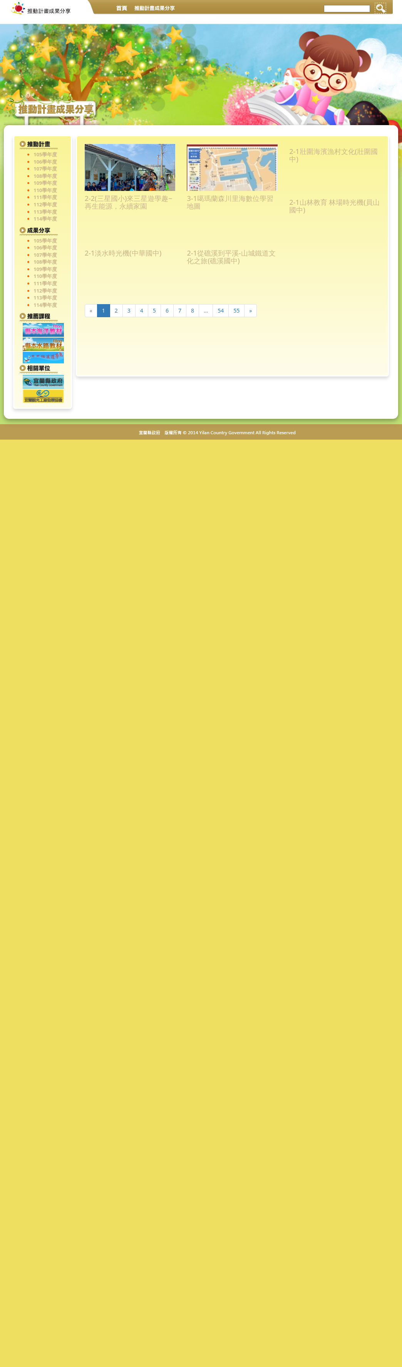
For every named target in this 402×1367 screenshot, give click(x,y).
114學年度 (45, 218)
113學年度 (45, 211)
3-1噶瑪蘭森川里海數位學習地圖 (230, 203)
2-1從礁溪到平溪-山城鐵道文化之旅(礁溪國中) (231, 257)
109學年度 (45, 182)
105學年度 (45, 154)
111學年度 (45, 197)
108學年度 (45, 175)
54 (221, 310)
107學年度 (45, 168)
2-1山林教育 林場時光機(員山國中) (334, 206)
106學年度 (45, 161)
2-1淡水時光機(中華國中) (123, 253)
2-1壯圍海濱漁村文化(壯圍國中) (333, 156)
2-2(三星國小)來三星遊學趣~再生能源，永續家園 (129, 203)
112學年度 (45, 204)
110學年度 (45, 190)
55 (236, 310)
